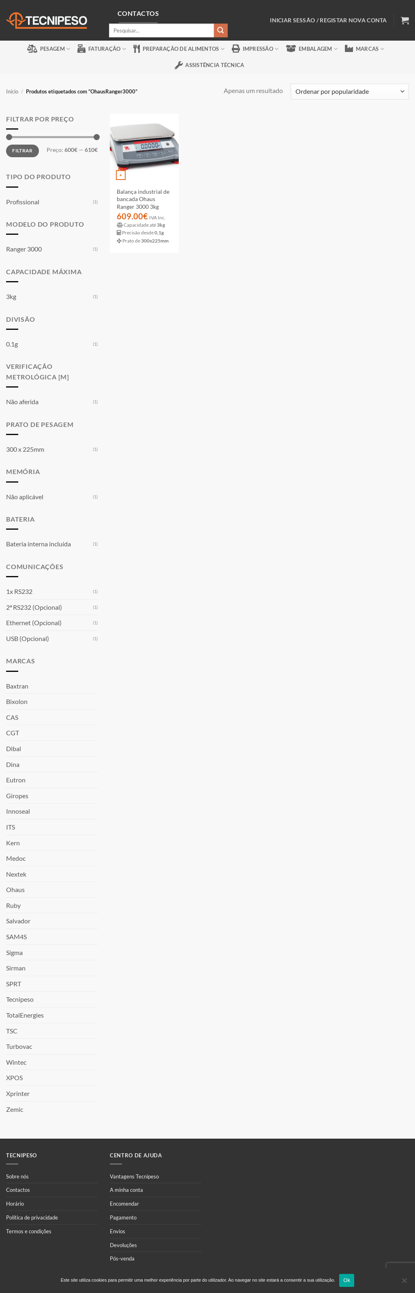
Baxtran (17, 686)
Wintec (16, 1062)
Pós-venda (122, 1258)
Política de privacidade (32, 1217)
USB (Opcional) (27, 638)
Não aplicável (24, 496)
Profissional (22, 202)
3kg (11, 296)
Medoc (16, 858)
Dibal (13, 748)
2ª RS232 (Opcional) (34, 607)
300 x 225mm (25, 449)
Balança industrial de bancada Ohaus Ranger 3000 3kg (143, 199)
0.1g (12, 344)
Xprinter (18, 1093)
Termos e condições (28, 1231)
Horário (15, 1203)
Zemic (14, 1109)
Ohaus (15, 889)
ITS (10, 827)
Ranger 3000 (24, 249)
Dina (12, 764)
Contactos (18, 1190)
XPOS (14, 1077)
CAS (12, 717)
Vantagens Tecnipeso (134, 1176)
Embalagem (312, 49)
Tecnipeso (20, 999)
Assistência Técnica (209, 65)
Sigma (14, 952)
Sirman (16, 968)
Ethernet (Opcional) (34, 622)
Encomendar (124, 1203)
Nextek (16, 874)
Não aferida (22, 401)
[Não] (404, 1282)
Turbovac (19, 1046)
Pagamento (123, 1217)
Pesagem (48, 49)
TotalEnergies (25, 1015)
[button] (405, 20)
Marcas (364, 49)
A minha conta (126, 1190)
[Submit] (221, 30)
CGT (12, 732)
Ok (346, 1280)
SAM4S (16, 936)
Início (12, 91)
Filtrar (22, 150)
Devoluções (123, 1245)
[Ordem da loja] (350, 92)
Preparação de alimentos (179, 49)
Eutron (16, 780)
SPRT (13, 984)
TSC (11, 1031)
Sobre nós (17, 1176)
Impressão (255, 49)
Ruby (13, 905)
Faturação (101, 49)
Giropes (17, 795)
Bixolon (17, 701)
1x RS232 (19, 591)
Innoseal (18, 811)
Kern (13, 843)
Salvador (18, 921)
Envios (117, 1231)
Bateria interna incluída (38, 544)
